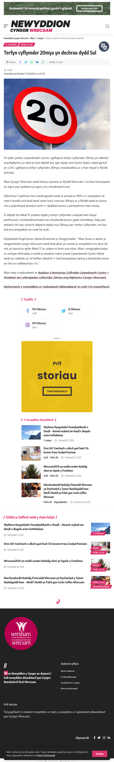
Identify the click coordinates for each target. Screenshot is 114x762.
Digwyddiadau (60, 502)
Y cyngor (11, 44)
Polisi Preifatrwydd (46, 755)
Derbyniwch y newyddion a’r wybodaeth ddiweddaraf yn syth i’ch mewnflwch (56, 286)
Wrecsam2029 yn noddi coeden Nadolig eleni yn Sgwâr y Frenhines (43, 561)
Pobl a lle (27, 44)
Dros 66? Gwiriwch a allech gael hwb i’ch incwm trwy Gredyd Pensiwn (45, 543)
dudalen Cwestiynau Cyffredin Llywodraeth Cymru (72, 272)
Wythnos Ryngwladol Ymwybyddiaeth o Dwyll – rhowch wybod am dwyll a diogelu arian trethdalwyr (67, 431)
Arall (46, 457)
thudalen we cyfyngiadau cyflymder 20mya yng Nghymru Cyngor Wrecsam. (55, 277)
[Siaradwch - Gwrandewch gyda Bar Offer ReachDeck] (104, 46)
